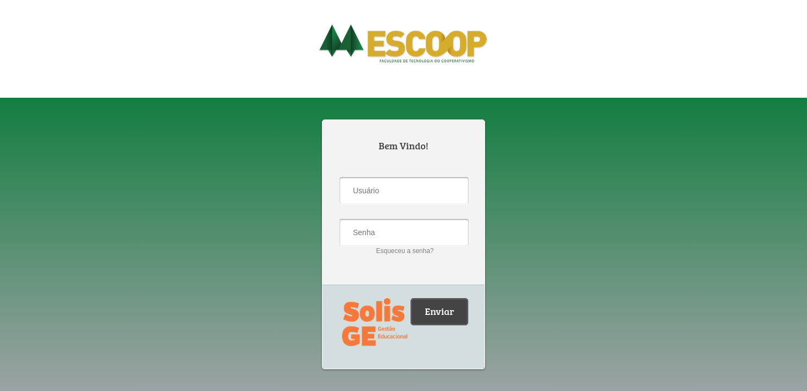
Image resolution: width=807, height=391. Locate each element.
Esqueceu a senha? (404, 251)
